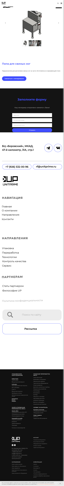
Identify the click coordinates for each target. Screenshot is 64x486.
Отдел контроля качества (17, 464)
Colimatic (14, 384)
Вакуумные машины (17, 391)
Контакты (8, 219)
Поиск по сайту (31, 314)
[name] (32, 115)
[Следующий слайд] (58, 22)
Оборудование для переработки (40, 443)
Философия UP (12, 290)
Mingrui (14, 401)
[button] (58, 3)
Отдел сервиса (37, 415)
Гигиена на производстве (18, 427)
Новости (35, 464)
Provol (13, 400)
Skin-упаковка (15, 387)
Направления (10, 214)
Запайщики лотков (17, 393)
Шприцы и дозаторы (38, 400)
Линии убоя (15, 411)
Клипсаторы (36, 391)
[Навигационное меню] (61, 3)
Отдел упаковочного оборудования (19, 473)
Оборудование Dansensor (40, 411)
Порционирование (17, 419)
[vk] (15, 445)
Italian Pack (15, 378)
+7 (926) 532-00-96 (16, 166)
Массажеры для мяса (38, 398)
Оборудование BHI (38, 412)
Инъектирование (37, 385)
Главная (7, 206)
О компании (9, 210)
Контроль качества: (38, 409)
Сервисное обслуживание (40, 418)
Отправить (32, 130)
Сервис (6, 265)
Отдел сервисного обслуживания (19, 466)
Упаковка (8, 248)
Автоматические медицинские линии (20, 395)
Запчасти (35, 416)
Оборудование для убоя (18, 414)
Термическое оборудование (40, 383)
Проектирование (16, 423)
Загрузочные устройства (39, 389)
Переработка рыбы (17, 418)
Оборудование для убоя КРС (19, 412)
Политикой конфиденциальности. (46, 484)
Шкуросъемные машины (39, 404)
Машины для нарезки (39, 381)
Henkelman (15, 398)
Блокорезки (36, 392)
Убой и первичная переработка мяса (18, 408)
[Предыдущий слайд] (5, 22)
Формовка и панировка (39, 379)
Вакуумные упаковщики (18, 382)
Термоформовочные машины (19, 385)
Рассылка (30, 328)
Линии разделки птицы (18, 416)
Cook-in (14, 389)
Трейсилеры (15, 380)
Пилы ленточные (37, 377)
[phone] (32, 120)
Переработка (10, 252)
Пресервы (14, 425)
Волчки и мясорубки (38, 402)
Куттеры (35, 394)
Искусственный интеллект (38, 441)
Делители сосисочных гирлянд (41, 387)
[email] (32, 125)
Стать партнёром (36, 471)
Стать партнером (13, 286)
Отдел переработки (16, 468)
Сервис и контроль (40, 407)
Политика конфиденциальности (22, 301)
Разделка (14, 421)
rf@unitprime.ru (46, 166)
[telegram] (12, 445)
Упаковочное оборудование (17, 374)
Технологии (9, 257)
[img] (10, 314)
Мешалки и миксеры (38, 396)
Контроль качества (14, 261)
